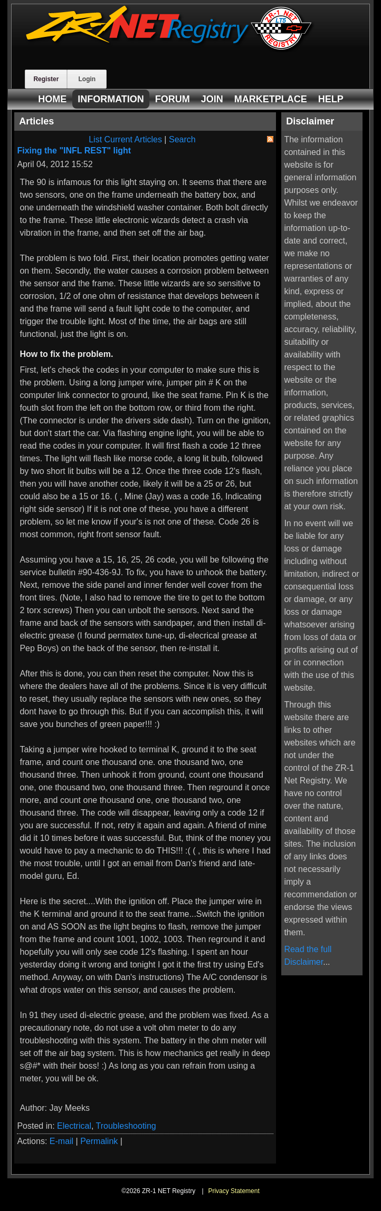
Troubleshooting (126, 1125)
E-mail (61, 1141)
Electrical (74, 1125)
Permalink (99, 1141)
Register (46, 79)
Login (87, 79)
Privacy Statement (233, 1191)
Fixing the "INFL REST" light (74, 150)
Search (182, 139)
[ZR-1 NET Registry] (170, 49)
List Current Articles (125, 139)
